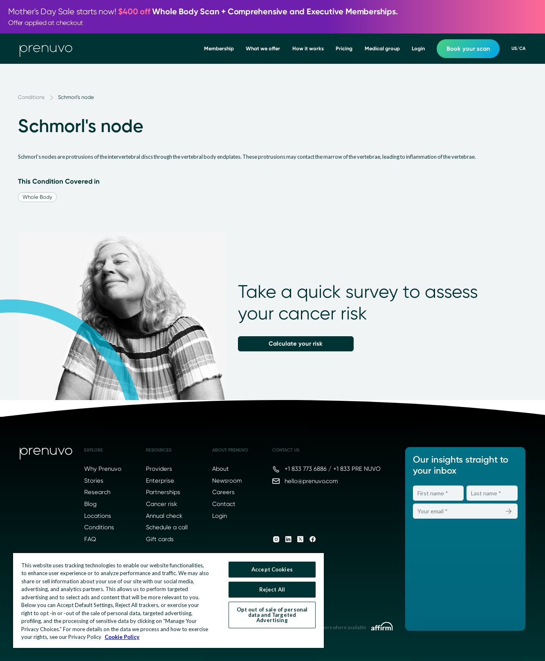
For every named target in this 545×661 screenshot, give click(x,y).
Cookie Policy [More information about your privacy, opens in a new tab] (122, 637)
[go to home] (46, 48)
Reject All (272, 589)
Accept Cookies (272, 569)
